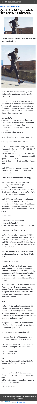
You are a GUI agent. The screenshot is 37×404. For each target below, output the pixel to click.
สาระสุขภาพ (10, 6)
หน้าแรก (2, 6)
